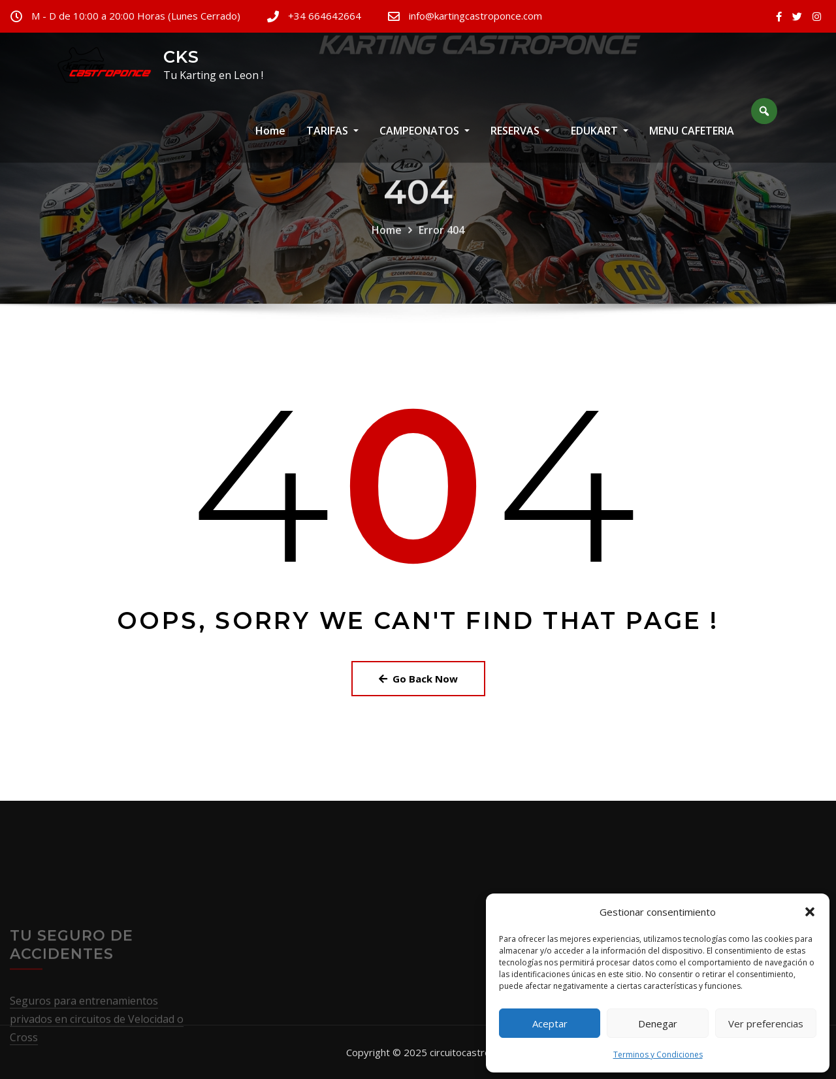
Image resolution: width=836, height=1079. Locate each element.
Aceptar (550, 1023)
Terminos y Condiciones (658, 1054)
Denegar (657, 1023)
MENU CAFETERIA (691, 142)
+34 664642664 (324, 15)
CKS (181, 56)
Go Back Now (418, 678)
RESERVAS (520, 142)
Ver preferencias (765, 1023)
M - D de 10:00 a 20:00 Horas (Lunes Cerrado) (135, 15)
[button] (809, 911)
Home (270, 142)
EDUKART (599, 142)
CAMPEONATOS (424, 142)
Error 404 (441, 251)
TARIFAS (332, 142)
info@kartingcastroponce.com (475, 15)
